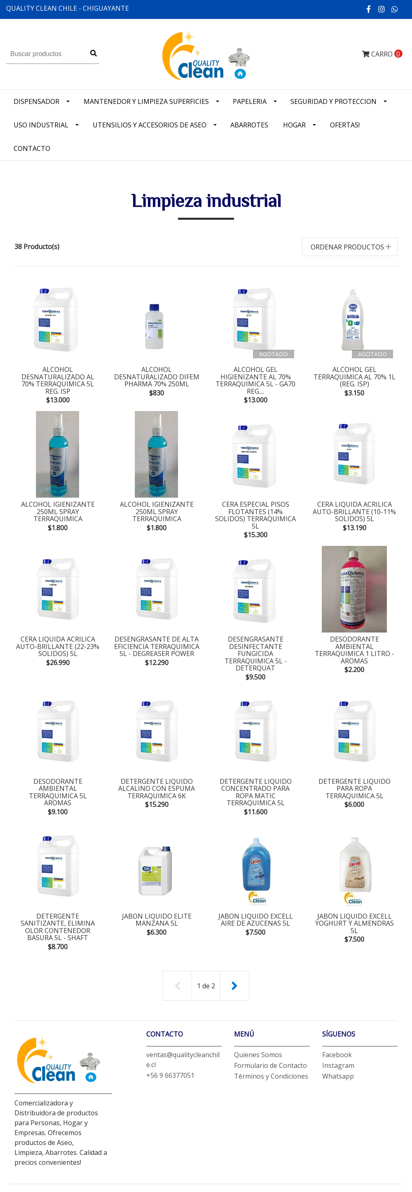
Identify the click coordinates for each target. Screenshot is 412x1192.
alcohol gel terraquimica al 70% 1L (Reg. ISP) (355, 376)
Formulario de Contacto (270, 1053)
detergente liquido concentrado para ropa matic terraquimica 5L (256, 779)
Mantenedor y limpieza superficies (146, 101)
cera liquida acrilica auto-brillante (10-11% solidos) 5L (354, 512)
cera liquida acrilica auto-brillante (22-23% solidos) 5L (57, 640)
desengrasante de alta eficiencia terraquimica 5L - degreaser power (156, 640)
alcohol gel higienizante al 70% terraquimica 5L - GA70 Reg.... (255, 380)
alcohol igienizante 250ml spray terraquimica (58, 512)
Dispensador (36, 101)
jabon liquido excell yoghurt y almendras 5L (354, 911)
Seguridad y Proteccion (333, 101)
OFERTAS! (345, 124)
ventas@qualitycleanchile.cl (183, 1047)
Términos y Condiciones (271, 1064)
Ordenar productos (347, 247)
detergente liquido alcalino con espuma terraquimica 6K (156, 775)
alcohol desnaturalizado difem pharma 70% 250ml (156, 376)
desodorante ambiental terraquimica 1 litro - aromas (354, 643)
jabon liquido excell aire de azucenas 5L (255, 907)
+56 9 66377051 (170, 1063)
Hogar (294, 124)
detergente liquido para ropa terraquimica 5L (354, 775)
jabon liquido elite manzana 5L (157, 907)
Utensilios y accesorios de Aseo (149, 124)
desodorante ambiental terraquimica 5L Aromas (58, 779)
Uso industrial (41, 124)
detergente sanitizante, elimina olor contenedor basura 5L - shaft (58, 914)
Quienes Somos (258, 1042)
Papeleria (250, 101)
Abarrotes (249, 124)
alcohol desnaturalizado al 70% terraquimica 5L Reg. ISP (57, 380)
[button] (350, 246)
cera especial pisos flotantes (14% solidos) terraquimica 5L (256, 512)
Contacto (32, 148)
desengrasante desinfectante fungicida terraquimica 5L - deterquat (256, 643)
